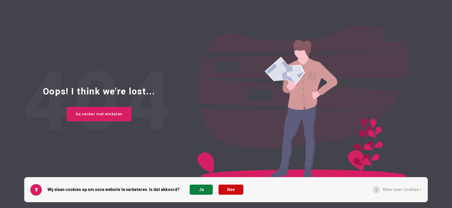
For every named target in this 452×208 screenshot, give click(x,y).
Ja (201, 190)
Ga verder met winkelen (99, 114)
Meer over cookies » (402, 190)
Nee (231, 190)
